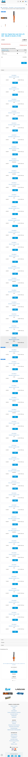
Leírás (2, 639)
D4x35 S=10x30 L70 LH (14, 88)
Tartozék (2, 642)
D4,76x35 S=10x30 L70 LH (14, 136)
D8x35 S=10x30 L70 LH (14, 351)
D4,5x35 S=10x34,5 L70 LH (14, 112)
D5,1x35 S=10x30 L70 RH (14, 172)
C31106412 (14, 278)
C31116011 (14, 612)
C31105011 (14, 147)
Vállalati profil (14, 721)
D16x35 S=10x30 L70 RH (14, 614)
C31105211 (14, 194)
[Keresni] (26, 5)
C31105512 (14, 230)
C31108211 (14, 361)
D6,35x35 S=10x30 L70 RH (14, 268)
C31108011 (14, 337)
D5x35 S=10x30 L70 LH (14, 160)
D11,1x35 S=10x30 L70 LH (14, 482)
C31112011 (14, 493)
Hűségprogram (14, 715)
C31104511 (14, 99)
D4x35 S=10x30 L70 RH (14, 77)
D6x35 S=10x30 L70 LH (14, 256)
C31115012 (14, 600)
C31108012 (14, 349)
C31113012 (14, 552)
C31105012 (14, 158)
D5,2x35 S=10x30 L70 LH (14, 208)
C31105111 (14, 170)
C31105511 (14, 218)
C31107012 (14, 326)
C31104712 (14, 135)
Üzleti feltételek (14, 710)
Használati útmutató (14, 739)
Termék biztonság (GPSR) (14, 740)
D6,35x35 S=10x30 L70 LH (14, 279)
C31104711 (14, 123)
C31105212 (14, 206)
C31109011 (14, 385)
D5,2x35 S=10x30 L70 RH (14, 196)
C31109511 (14, 409)
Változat (2, 70)
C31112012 (14, 505)
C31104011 (14, 75)
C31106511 (14, 290)
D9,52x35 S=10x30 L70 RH (14, 411)
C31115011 (14, 588)
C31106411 (14, 266)
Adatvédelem (14, 717)
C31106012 (14, 254)
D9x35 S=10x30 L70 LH (14, 399)
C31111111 (14, 469)
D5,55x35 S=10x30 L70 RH (14, 220)
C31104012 (14, 87)
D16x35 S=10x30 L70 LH (14, 626)
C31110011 (14, 421)
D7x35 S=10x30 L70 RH (14, 315)
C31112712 (14, 528)
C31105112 (14, 182)
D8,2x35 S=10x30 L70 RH (14, 363)
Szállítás (13, 707)
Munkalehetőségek (14, 728)
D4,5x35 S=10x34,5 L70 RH (14, 100)
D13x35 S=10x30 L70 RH (14, 542)
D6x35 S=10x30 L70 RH (14, 244)
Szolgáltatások (14, 737)
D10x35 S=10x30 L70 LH (14, 435)
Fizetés (14, 709)
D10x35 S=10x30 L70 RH (14, 423)
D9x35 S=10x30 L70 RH (14, 387)
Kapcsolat (14, 723)
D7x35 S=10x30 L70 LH (14, 327)
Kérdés (2, 645)
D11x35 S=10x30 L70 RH (14, 447)
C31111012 (14, 457)
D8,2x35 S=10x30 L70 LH (14, 375)
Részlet (14, 674)
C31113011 (14, 540)
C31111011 (14, 445)
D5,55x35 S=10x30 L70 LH (14, 232)
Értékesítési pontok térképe (14, 726)
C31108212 (14, 373)
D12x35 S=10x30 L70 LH (14, 506)
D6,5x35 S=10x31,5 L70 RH (14, 291)
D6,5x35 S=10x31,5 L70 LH (14, 303)
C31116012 (14, 624)
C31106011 (14, 242)
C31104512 (14, 111)
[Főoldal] (1, 7)
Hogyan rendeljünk (14, 706)
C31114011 (14, 564)
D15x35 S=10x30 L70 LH (14, 602)
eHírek (14, 742)
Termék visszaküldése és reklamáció (14, 712)
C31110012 (14, 433)
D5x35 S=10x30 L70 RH (14, 148)
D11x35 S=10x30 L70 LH (14, 458)
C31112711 (14, 517)
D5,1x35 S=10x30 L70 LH (14, 184)
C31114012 (14, 576)
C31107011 (14, 314)
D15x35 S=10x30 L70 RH (14, 590)
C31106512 (14, 302)
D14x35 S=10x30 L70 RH (14, 566)
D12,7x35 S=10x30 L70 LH (14, 530)
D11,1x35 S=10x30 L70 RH (14, 470)
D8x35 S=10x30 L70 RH (14, 339)
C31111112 (14, 481)
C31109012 (14, 397)
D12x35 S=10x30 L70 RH (14, 494)
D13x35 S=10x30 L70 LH (14, 554)
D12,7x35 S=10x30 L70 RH (14, 518)
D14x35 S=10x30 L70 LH (14, 578)
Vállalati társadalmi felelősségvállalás (14, 729)
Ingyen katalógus (14, 734)
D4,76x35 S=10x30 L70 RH (14, 124)
